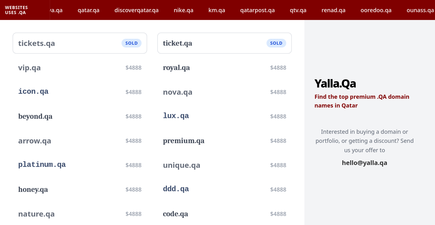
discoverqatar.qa (144, 10)
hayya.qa (58, 10)
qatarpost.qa (264, 10)
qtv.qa (305, 10)
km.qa (223, 10)
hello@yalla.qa (364, 162)
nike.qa (191, 10)
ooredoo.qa (383, 10)
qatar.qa (96, 10)
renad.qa (341, 10)
